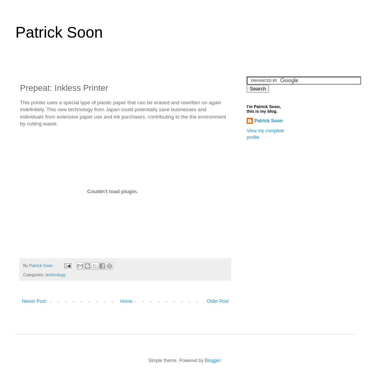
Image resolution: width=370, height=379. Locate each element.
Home (126, 301)
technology (55, 274)
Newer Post (34, 301)
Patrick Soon (59, 32)
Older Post (218, 301)
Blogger (212, 360)
